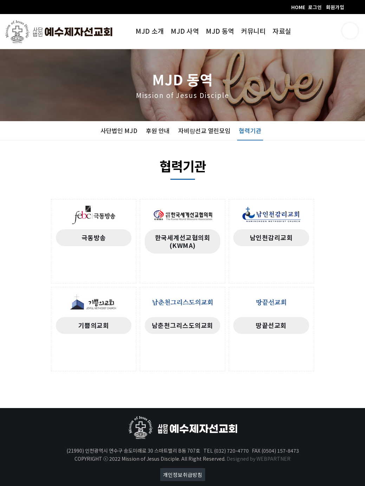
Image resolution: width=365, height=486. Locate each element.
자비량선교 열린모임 (204, 130)
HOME (298, 7)
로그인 (315, 7)
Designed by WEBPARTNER (259, 458)
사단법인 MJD (118, 130)
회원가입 (335, 7)
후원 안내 (158, 130)
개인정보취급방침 (182, 474)
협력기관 (250, 130)
